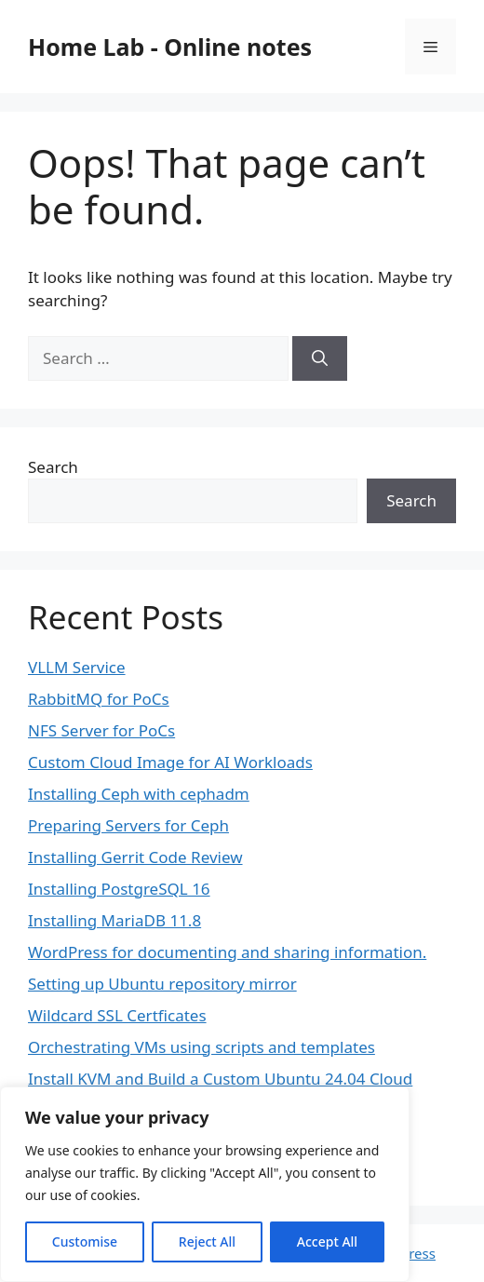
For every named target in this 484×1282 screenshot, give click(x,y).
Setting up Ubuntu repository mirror (162, 983)
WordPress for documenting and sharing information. (227, 952)
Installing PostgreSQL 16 (119, 888)
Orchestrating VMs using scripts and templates (201, 1047)
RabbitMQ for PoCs (98, 698)
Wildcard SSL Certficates (117, 1015)
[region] (205, 1184)
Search (53, 467)
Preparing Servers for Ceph (128, 825)
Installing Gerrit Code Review (135, 857)
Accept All (327, 1241)
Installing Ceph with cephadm (138, 793)
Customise (84, 1241)
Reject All (207, 1241)
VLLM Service (77, 667)
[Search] (319, 358)
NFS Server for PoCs (101, 730)
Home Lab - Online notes (170, 46)
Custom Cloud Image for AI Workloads (170, 762)
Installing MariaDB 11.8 (114, 920)
